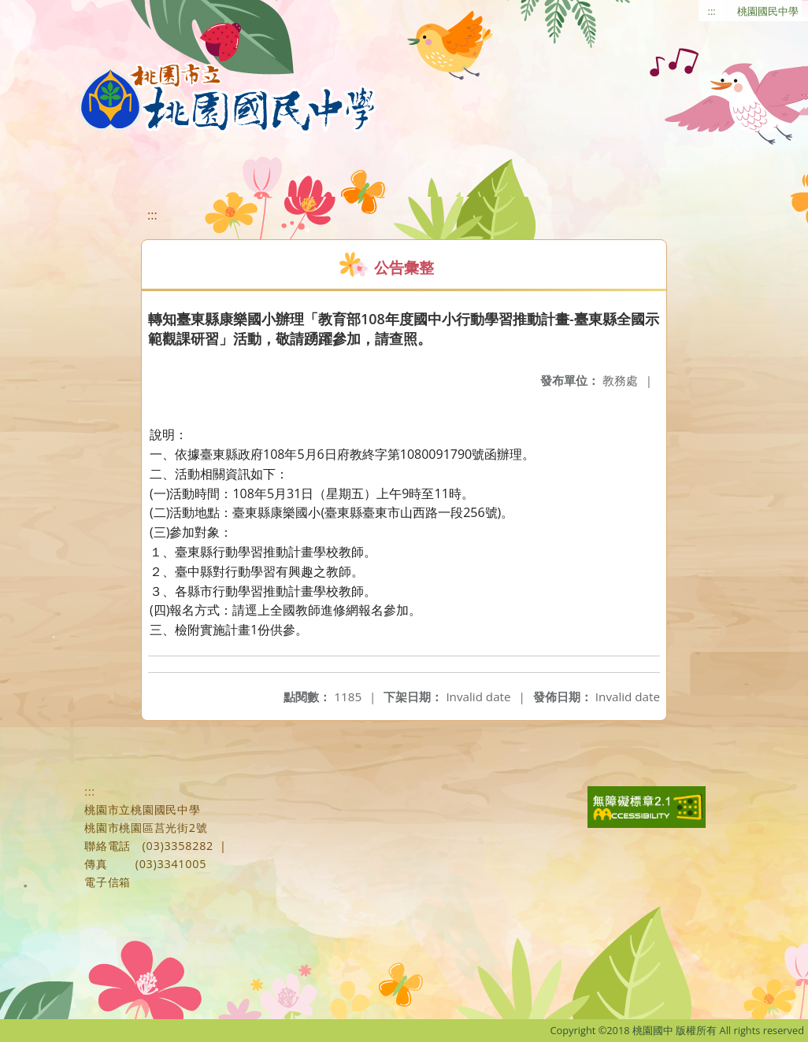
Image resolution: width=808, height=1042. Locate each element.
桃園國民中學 (768, 11)
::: (712, 11)
